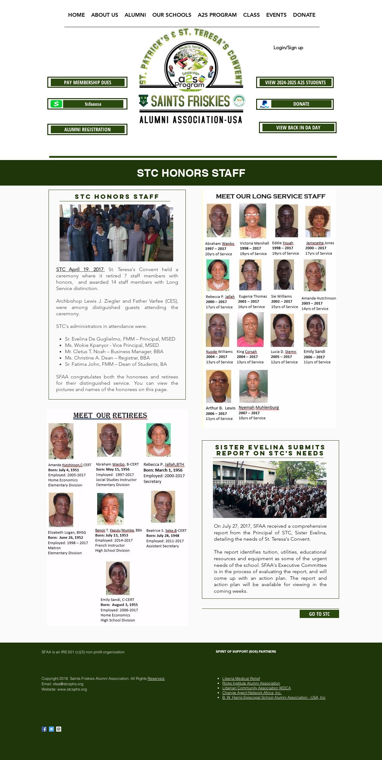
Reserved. (156, 678)
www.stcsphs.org (72, 689)
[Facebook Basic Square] (44, 729)
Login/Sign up (288, 47)
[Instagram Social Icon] (58, 729)
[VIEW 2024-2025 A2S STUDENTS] (296, 82)
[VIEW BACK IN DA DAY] (298, 127)
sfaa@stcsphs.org (68, 683)
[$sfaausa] (93, 104)
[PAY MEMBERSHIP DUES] (88, 82)
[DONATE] (301, 104)
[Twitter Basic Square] (51, 729)
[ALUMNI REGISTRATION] (88, 129)
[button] (104, 17)
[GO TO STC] (319, 614)
